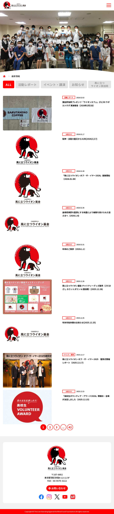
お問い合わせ (58, 488)
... (63, 427)
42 (70, 427)
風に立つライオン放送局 (99, 84)
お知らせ (78, 84)
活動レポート (27, 84)
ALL (9, 84)
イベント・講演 (54, 84)
